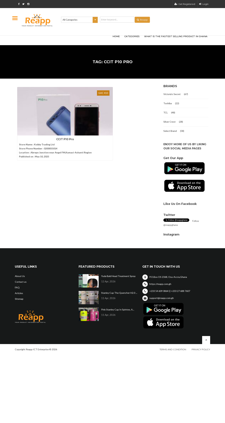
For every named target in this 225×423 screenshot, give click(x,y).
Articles (19, 293)
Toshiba (167, 103)
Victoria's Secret (172, 94)
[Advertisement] (64, 40)
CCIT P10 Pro (37, 128)
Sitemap (19, 298)
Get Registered (184, 4)
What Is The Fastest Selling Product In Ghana (175, 36)
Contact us (21, 281)
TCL (165, 112)
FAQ (17, 287)
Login (203, 4)
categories (132, 36)
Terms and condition (173, 349)
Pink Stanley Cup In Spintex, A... (117, 309)
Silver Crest (169, 121)
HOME (116, 36)
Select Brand (170, 130)
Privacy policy (201, 349)
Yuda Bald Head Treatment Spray (118, 276)
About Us (20, 276)
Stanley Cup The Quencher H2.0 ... (119, 292)
